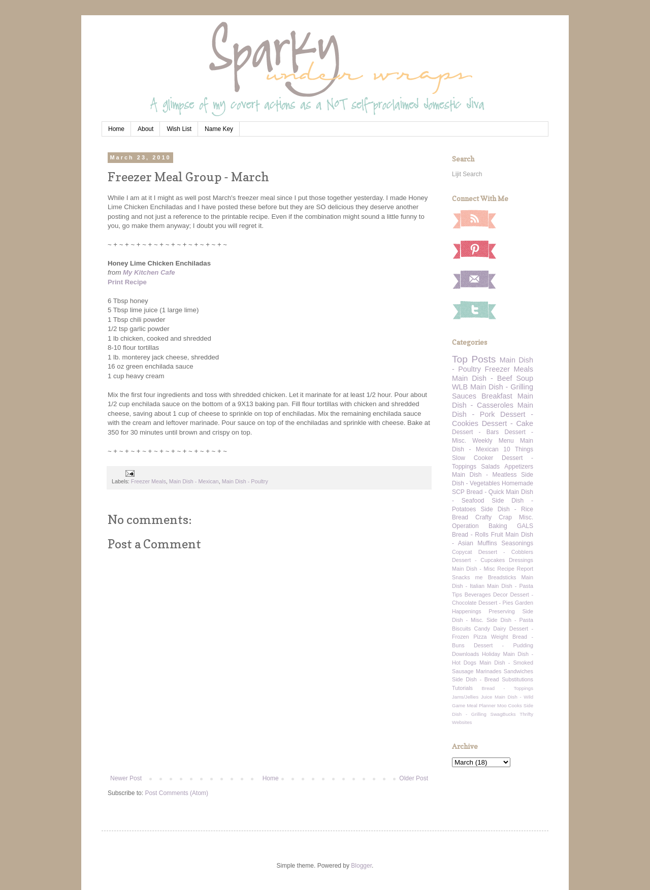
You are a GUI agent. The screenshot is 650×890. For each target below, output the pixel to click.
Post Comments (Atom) (176, 793)
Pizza (479, 637)
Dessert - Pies (495, 603)
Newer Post (126, 778)
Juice (486, 697)
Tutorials (462, 688)
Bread (460, 517)
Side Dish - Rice (507, 509)
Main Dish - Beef (482, 378)
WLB (460, 387)
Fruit (497, 534)
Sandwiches (518, 671)
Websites (462, 722)
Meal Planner (481, 705)
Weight (499, 637)
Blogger (361, 865)
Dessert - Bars (475, 432)
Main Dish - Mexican (194, 481)
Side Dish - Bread (475, 679)
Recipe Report (515, 569)
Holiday (491, 654)
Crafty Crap (493, 517)
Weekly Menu (492, 440)
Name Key (219, 129)
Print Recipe (127, 282)
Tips (457, 594)
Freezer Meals (148, 481)
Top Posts (474, 359)
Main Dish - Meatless (484, 474)
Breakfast (496, 396)
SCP (458, 492)
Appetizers (518, 466)
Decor (500, 594)
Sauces (464, 396)
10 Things (518, 449)
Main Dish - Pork (492, 409)
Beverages (478, 594)
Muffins (487, 543)
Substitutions (517, 679)
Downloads (465, 654)
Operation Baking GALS (492, 526)
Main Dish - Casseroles (492, 400)
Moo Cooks (509, 705)
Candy (482, 628)
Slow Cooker (472, 458)
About (145, 129)
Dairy (499, 628)
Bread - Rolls (470, 534)
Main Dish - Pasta (510, 586)
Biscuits (461, 628)
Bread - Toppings (507, 688)
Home (116, 129)
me (479, 577)
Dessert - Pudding (503, 645)
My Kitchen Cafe (149, 272)
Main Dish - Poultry (245, 481)
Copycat (462, 552)
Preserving (502, 611)
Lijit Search (467, 174)
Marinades (488, 671)
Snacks (461, 577)
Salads (490, 466)
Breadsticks (502, 577)
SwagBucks (502, 714)
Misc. (526, 517)
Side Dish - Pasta (509, 620)
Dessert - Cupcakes (478, 560)
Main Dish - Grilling (501, 387)
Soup (524, 378)
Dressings (521, 560)
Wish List (179, 129)
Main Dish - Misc (473, 569)
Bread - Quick (485, 492)
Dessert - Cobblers (505, 552)
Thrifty (526, 714)
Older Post (413, 778)
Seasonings (517, 543)
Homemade (517, 483)
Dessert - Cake (507, 423)
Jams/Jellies (465, 697)
